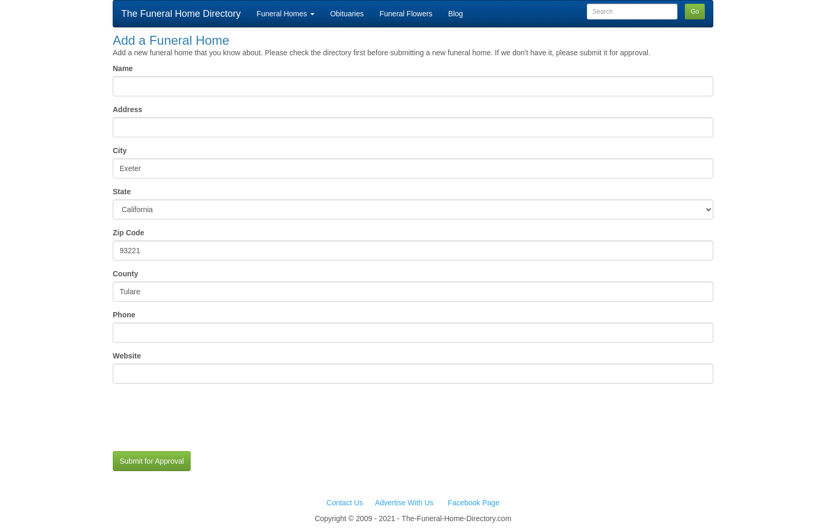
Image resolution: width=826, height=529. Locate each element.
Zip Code (180, 232)
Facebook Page (473, 502)
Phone (165, 315)
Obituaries (347, 13)
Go (695, 11)
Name (123, 68)
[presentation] (193, 422)
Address (127, 109)
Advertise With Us (404, 502)
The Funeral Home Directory (181, 13)
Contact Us (345, 502)
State (122, 191)
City (119, 150)
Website (127, 356)
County (125, 274)
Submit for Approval (152, 461)
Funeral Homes (285, 13)
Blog (455, 13)
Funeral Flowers (405, 13)
